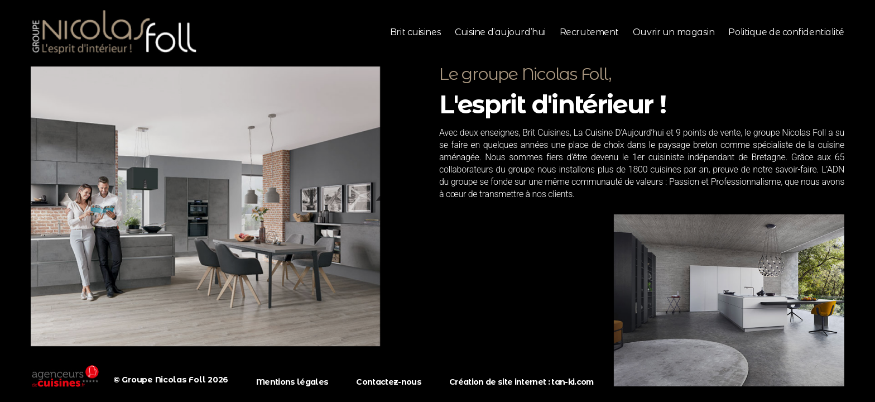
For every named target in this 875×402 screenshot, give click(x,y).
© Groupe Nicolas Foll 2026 (170, 380)
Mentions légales (292, 382)
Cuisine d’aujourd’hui (500, 32)
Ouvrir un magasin (673, 32)
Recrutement (589, 32)
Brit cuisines (415, 32)
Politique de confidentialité (786, 32)
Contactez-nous (388, 382)
